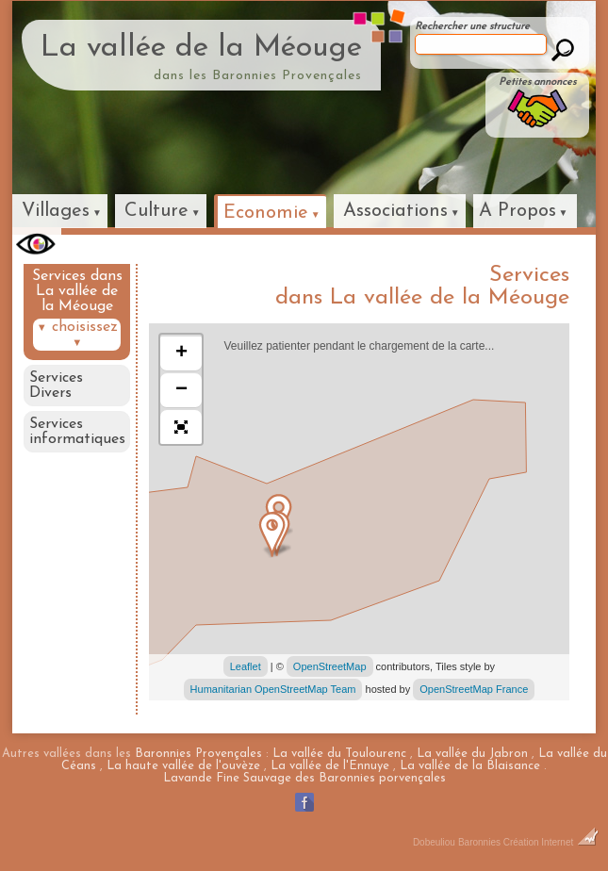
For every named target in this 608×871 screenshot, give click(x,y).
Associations (395, 211)
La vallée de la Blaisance (470, 766)
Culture (156, 211)
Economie (265, 213)
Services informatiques (77, 432)
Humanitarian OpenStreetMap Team (273, 689)
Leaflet (245, 666)
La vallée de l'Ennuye (330, 766)
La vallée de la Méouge (201, 48)
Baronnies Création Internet (528, 842)
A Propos (517, 211)
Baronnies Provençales (198, 754)
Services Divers (56, 385)
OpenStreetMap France (473, 689)
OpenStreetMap (330, 666)
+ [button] (181, 353)
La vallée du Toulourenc (339, 754)
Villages (56, 211)
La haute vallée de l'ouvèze (183, 766)
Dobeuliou (434, 842)
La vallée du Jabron (472, 754)
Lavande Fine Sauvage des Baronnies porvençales (304, 778)
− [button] (181, 390)
